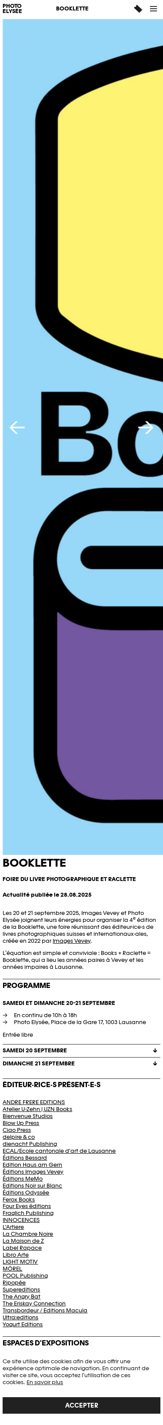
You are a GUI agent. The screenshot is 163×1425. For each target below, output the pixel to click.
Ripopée (14, 1282)
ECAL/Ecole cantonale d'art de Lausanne (59, 1151)
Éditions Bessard (25, 1158)
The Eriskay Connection (34, 1303)
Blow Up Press (21, 1123)
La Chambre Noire (28, 1234)
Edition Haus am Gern (32, 1164)
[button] (154, 9)
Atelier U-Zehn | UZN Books (37, 1109)
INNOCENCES (21, 1220)
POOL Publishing (25, 1275)
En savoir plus (45, 1382)
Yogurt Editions (23, 1324)
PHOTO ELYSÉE (12, 9)
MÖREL (12, 1268)
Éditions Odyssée (26, 1192)
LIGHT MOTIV (20, 1261)
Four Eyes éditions (27, 1206)
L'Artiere (13, 1227)
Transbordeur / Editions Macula (45, 1310)
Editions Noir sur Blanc (32, 1185)
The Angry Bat (21, 1296)
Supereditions (21, 1289)
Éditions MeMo (23, 1178)
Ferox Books (19, 1199)
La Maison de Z (23, 1241)
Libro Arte (16, 1254)
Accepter (81, 1405)
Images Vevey (71, 941)
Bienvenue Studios (28, 1116)
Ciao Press (17, 1130)
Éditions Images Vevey (33, 1171)
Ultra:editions (20, 1317)
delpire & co (19, 1137)
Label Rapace (22, 1248)
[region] (81, 1386)
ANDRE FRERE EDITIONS (34, 1102)
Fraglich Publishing (28, 1213)
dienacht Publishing (30, 1144)
